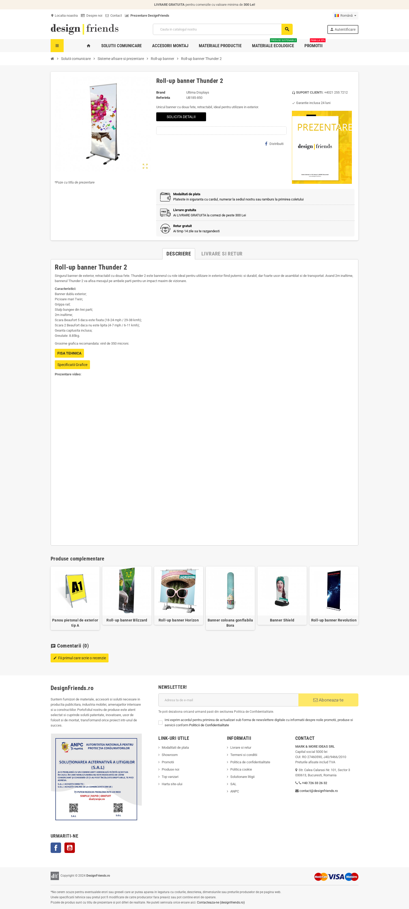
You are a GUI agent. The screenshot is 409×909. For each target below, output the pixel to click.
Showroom (170, 755)
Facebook (56, 848)
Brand (160, 92)
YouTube (69, 848)
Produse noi (170, 769)
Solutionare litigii (242, 777)
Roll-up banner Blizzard (126, 620)
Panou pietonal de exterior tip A (75, 622)
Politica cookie (241, 769)
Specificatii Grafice (72, 365)
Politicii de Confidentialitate (209, 725)
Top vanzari (170, 777)
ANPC (234, 791)
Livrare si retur (240, 747)
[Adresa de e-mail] (228, 699)
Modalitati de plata (175, 747)
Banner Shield (282, 620)
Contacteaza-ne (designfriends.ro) (221, 902)
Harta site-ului (172, 784)
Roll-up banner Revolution (334, 620)
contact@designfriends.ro (318, 791)
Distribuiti (274, 144)
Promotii (168, 762)
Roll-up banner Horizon (179, 620)
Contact (113, 15)
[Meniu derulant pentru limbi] (345, 16)
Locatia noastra (64, 15)
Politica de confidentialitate (250, 762)
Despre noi (91, 15)
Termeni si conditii (243, 755)
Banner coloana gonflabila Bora (230, 622)
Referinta (163, 98)
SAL (233, 784)
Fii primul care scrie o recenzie (79, 658)
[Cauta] (222, 29)
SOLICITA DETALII (181, 117)
